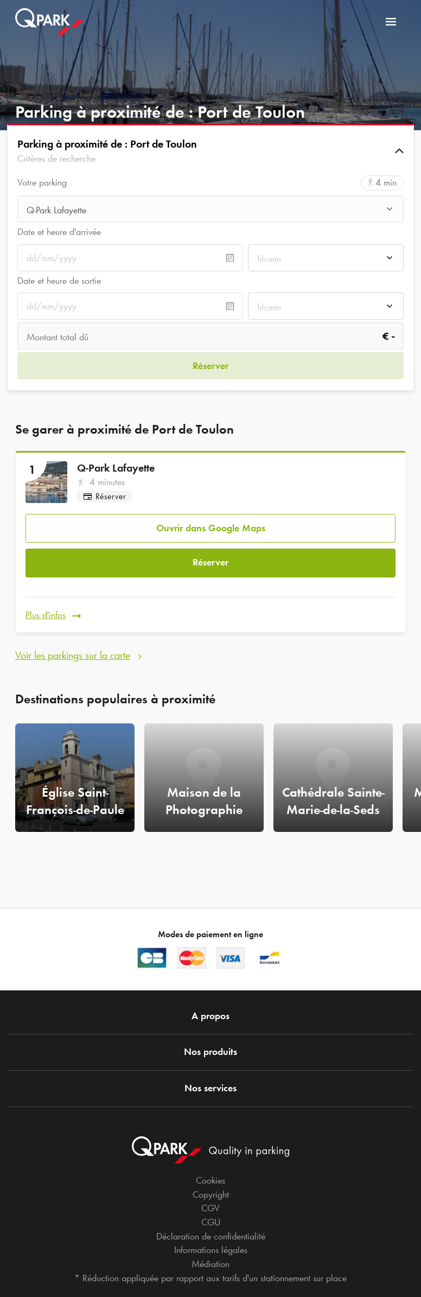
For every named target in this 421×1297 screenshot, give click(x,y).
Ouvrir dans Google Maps (210, 525)
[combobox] (210, 210)
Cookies (210, 1180)
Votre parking (42, 182)
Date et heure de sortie (59, 281)
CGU (210, 1222)
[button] (210, 151)
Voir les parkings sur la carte (72, 647)
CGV (210, 1208)
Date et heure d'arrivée (59, 232)
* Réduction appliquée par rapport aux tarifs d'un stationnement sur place (210, 1278)
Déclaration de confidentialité (210, 1236)
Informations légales (210, 1250)
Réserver (210, 558)
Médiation (210, 1264)
